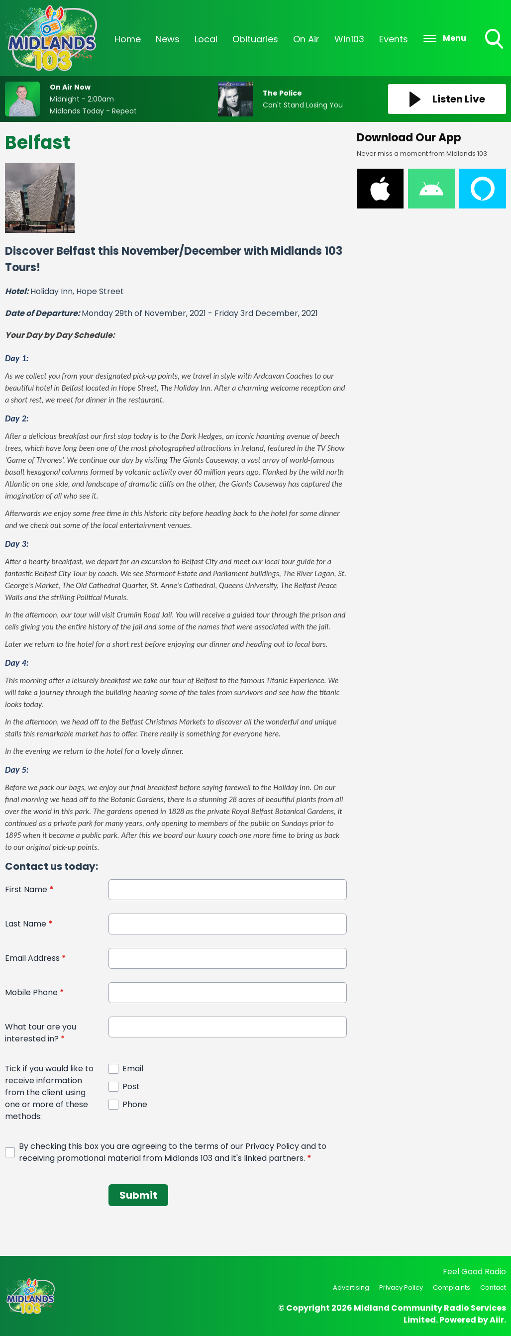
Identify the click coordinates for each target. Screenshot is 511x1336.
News (168, 39)
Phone (134, 1104)
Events (393, 39)
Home (127, 39)
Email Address (35, 958)
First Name (29, 889)
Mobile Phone (34, 992)
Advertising (351, 1287)
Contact (493, 1287)
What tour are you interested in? (40, 1032)
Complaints (451, 1287)
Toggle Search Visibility (495, 40)
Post (131, 1086)
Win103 (349, 39)
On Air (306, 39)
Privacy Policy (401, 1287)
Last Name (29, 923)
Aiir (497, 1320)
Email (132, 1068)
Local (206, 39)
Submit (138, 1195)
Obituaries (255, 39)
